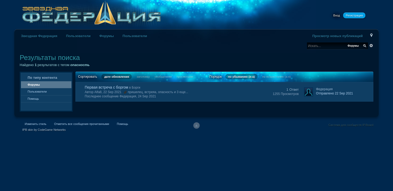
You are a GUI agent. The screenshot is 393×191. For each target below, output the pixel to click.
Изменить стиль (35, 123)
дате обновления (116, 76)
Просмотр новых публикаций (337, 36)
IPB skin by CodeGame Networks (44, 129)
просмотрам (185, 76)
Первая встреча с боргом (106, 87)
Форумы (106, 36)
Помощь (33, 98)
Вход (336, 15)
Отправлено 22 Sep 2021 (334, 93)
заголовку (143, 76)
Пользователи (78, 36)
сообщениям (163, 76)
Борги (136, 87)
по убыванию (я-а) (241, 76)
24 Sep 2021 (147, 96)
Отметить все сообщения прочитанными (81, 123)
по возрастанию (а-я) (276, 76)
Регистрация (354, 15)
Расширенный (371, 46)
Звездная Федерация (39, 36)
